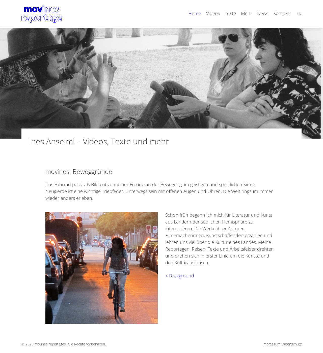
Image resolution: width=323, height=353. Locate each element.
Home (195, 13)
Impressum (271, 344)
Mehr (246, 13)
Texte (230, 13)
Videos (213, 13)
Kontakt (281, 13)
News (262, 13)
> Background (179, 276)
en (299, 13)
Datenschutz (292, 344)
